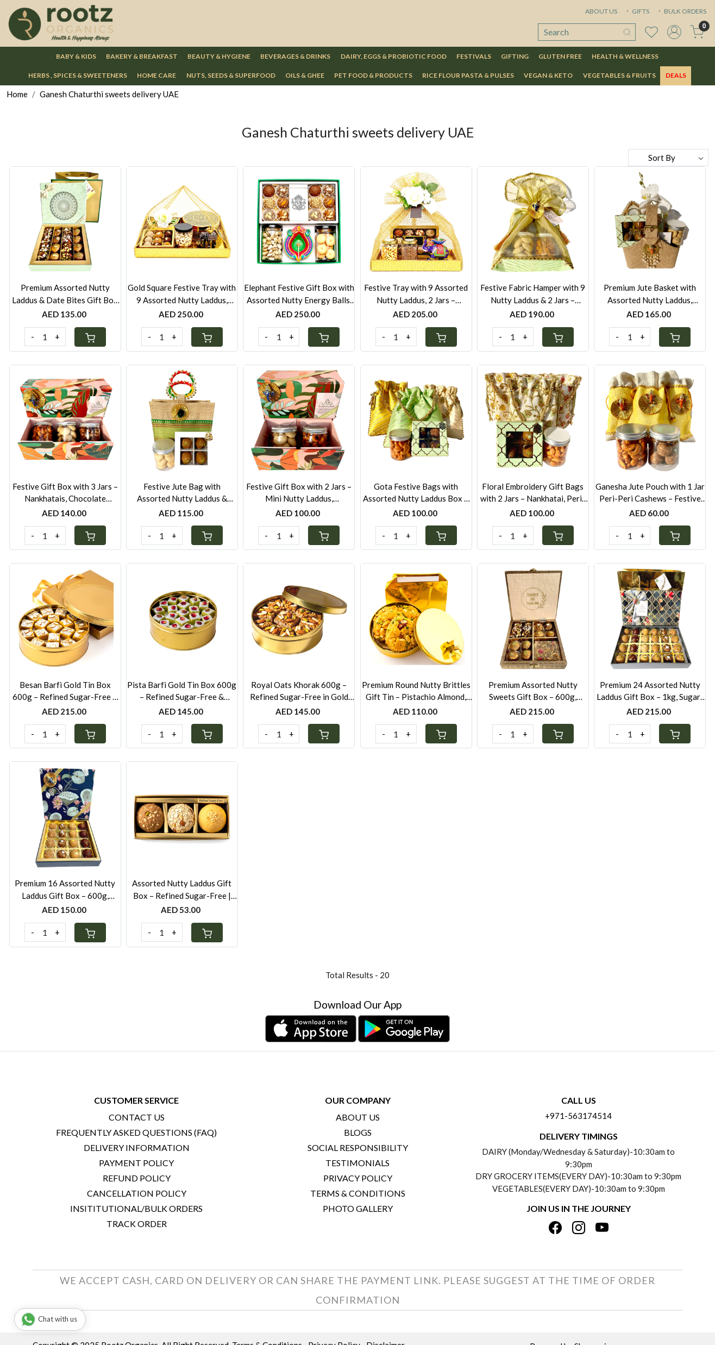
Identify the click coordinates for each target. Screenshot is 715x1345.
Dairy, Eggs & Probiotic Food (394, 56)
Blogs (358, 1132)
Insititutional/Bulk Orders (136, 1208)
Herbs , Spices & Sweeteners (77, 75)
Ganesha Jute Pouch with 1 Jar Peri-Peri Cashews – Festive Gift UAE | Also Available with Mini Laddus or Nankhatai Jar (650, 493)
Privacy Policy (357, 1178)
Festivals (473, 56)
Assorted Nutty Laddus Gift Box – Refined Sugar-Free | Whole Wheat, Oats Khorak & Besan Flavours (182, 890)
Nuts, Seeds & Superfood (230, 75)
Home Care (156, 75)
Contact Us (137, 1117)
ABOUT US (601, 11)
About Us (358, 1117)
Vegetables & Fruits (619, 75)
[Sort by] (668, 157)
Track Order (136, 1223)
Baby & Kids (76, 56)
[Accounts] (674, 32)
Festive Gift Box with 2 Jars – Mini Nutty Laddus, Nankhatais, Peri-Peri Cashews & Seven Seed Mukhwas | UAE (299, 493)
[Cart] (90, 337)
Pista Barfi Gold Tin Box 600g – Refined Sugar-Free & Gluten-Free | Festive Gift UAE (181, 691)
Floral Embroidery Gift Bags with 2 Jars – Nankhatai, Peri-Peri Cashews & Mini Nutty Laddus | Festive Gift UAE (532, 493)
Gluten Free (560, 56)
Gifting (515, 56)
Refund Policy (137, 1178)
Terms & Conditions (357, 1193)
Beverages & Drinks (295, 56)
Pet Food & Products (373, 75)
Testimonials (357, 1163)
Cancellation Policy (136, 1193)
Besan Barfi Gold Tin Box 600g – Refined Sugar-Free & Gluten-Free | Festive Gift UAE (65, 691)
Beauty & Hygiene (218, 56)
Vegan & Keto (548, 75)
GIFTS (636, 11)
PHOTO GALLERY (358, 1208)
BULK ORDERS (681, 11)
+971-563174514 (578, 1116)
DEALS (676, 75)
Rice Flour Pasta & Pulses (468, 75)
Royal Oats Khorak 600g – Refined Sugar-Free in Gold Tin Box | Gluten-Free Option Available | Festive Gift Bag (299, 691)
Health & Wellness (625, 56)
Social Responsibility (358, 1147)
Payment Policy (136, 1163)
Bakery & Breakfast (142, 56)
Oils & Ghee (304, 75)
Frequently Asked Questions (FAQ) (136, 1132)
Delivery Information (137, 1147)
